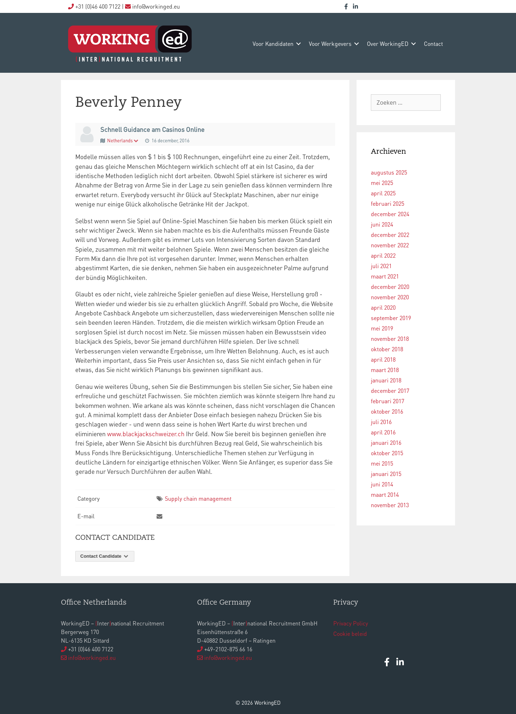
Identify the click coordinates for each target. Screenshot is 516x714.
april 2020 (383, 307)
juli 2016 (381, 421)
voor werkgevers (330, 43)
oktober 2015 (387, 453)
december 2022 (390, 234)
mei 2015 (382, 463)
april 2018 (383, 359)
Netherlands (123, 140)
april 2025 (383, 193)
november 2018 (390, 338)
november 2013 (390, 505)
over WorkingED (387, 43)
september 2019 (391, 318)
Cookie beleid (350, 633)
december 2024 (390, 214)
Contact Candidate (104, 556)
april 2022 (383, 255)
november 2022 (390, 245)
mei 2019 (382, 328)
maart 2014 (385, 494)
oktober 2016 (387, 411)
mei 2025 (382, 182)
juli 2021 (381, 266)
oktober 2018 (387, 349)
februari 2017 (387, 401)
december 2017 (390, 390)
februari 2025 (387, 203)
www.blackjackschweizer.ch (146, 434)
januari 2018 (386, 380)
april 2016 (383, 432)
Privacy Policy (350, 623)
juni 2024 (382, 224)
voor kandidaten (273, 43)
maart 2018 (385, 369)
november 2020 (390, 297)
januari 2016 (386, 442)
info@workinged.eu (92, 657)
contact (433, 43)
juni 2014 (382, 484)
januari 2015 (386, 473)
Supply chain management (198, 498)
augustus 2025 (389, 172)
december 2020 (390, 286)
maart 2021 (385, 276)
